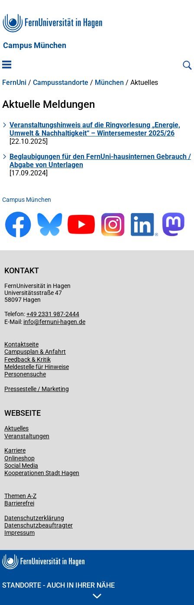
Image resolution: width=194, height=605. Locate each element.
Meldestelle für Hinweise (36, 366)
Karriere (15, 450)
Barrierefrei (19, 503)
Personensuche (25, 374)
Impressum (19, 532)
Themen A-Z (20, 495)
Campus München (34, 45)
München (109, 83)
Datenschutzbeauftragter (38, 525)
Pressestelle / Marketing (36, 388)
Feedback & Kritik (27, 359)
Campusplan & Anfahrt (35, 351)
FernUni (14, 83)
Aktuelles (16, 428)
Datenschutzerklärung (34, 517)
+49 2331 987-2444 (52, 314)
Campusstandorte (60, 83)
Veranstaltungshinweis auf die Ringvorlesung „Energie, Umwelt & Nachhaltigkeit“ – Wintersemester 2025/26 (95, 129)
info (28, 321)
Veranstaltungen (26, 436)
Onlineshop (19, 458)
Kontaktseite (21, 344)
